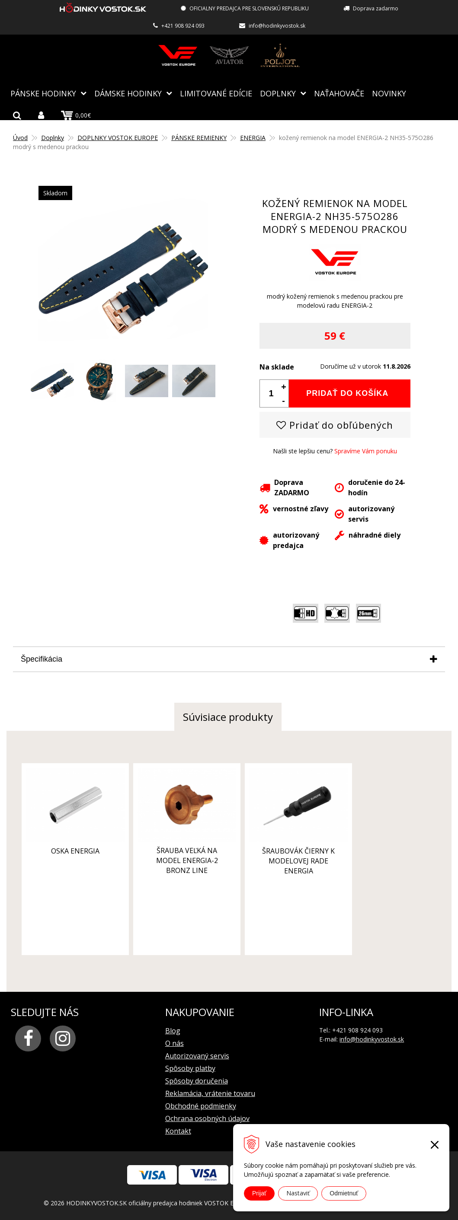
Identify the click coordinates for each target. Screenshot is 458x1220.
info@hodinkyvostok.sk (277, 25)
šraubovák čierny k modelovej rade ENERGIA (281, 855)
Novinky (389, 93)
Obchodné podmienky (200, 1105)
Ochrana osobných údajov (207, 1118)
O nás (174, 1043)
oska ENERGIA (72, 845)
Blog (172, 1030)
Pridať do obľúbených (334, 424)
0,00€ (76, 115)
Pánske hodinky (43, 93)
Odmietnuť (344, 1193)
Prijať (259, 1193)
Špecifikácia (41, 658)
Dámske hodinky (128, 93)
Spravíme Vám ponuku (365, 450)
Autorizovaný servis (197, 1055)
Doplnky (278, 93)
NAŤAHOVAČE (339, 93)
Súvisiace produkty (228, 716)
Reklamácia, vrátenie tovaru (210, 1093)
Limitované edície (216, 93)
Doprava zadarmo (375, 8)
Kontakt (178, 1130)
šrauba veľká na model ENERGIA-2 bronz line (177, 855)
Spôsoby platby (190, 1068)
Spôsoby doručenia (196, 1080)
